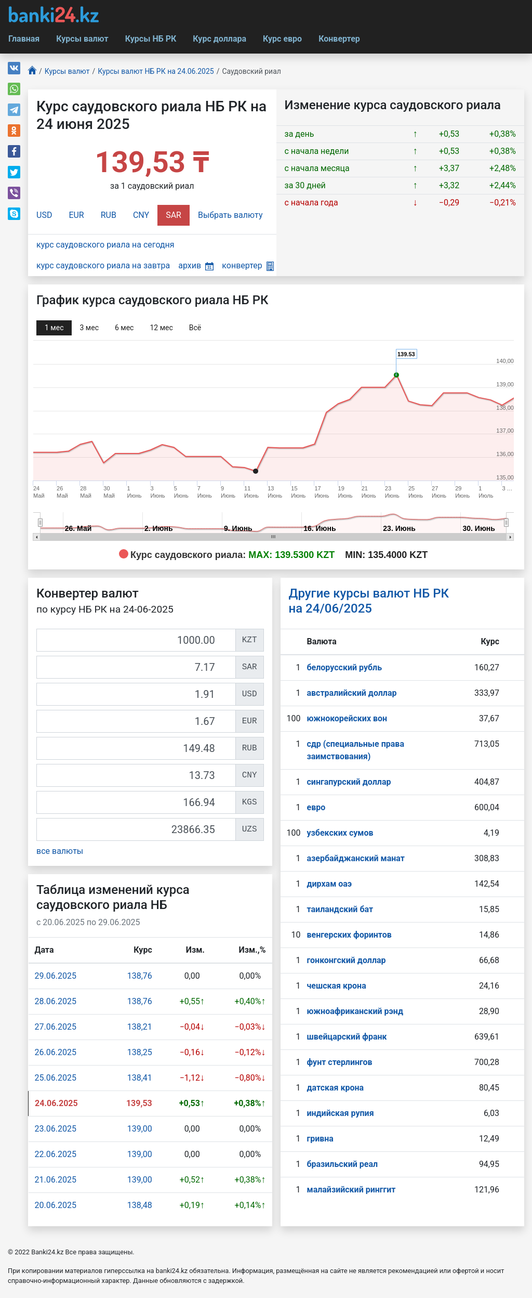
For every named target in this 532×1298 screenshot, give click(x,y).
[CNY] (136, 775)
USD (44, 215)
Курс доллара (219, 39)
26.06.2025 (55, 1052)
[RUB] (136, 748)
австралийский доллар (351, 693)
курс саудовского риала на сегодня (105, 245)
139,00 (139, 1129)
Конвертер (339, 39)
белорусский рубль (344, 667)
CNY (141, 215)
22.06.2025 (55, 1154)
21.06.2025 (55, 1180)
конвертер (247, 265)
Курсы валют (82, 39)
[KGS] (136, 802)
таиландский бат (340, 909)
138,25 (139, 1052)
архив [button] (196, 265)
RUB (108, 215)
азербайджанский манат (355, 858)
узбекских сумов (340, 833)
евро (316, 807)
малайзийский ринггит (351, 1190)
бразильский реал (342, 1164)
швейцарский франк (347, 1037)
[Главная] (32, 71)
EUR (76, 215)
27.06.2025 (55, 1027)
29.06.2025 (55, 976)
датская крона (335, 1088)
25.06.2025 (55, 1078)
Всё (195, 327)
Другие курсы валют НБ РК (369, 601)
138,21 (139, 1027)
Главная (23, 39)
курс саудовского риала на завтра (103, 265)
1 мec (54, 327)
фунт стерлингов (339, 1062)
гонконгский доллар (346, 960)
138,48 (139, 1205)
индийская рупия (340, 1113)
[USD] (136, 694)
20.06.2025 (55, 1205)
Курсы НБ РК (151, 39)
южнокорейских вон (347, 718)
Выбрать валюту (230, 215)
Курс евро (282, 39)
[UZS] (136, 829)
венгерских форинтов (349, 935)
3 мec (88, 327)
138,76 (139, 976)
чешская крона (336, 986)
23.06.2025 (55, 1129)
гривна (320, 1139)
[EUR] (136, 721)
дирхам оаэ (329, 884)
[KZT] (136, 640)
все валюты (59, 851)
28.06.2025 (55, 1001)
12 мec (161, 327)
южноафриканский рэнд (355, 1011)
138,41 (139, 1078)
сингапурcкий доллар (349, 782)
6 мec (124, 327)
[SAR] (136, 667)
